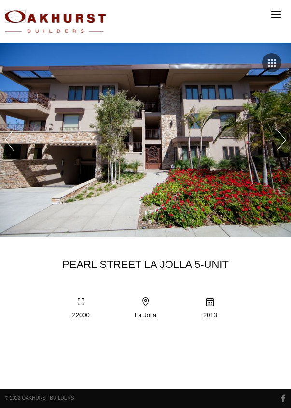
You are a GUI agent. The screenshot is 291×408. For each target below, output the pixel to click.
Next (281, 140)
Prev (9, 140)
